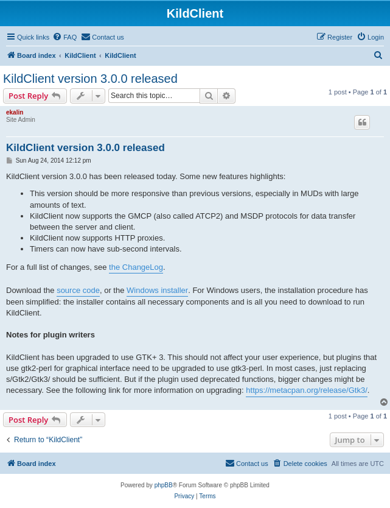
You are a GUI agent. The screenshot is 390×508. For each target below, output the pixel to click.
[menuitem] (64, 37)
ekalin (14, 112)
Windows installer (157, 290)
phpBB (164, 485)
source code (78, 290)
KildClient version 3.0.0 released (90, 78)
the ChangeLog (136, 267)
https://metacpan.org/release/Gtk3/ (306, 390)
